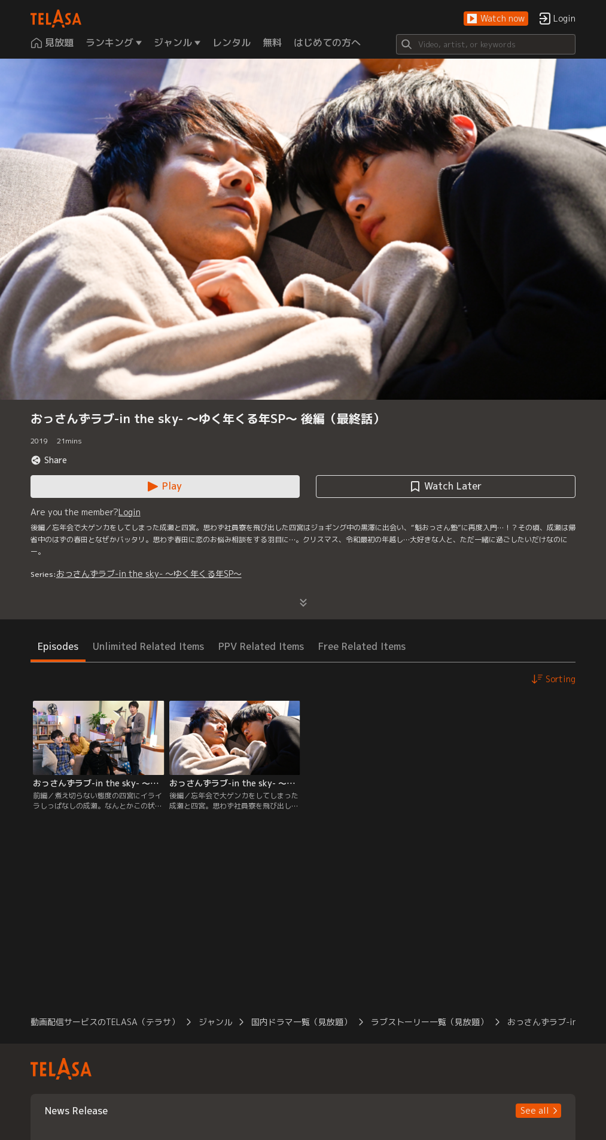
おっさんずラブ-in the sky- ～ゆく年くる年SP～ (149, 573)
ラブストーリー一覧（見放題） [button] (429, 1021)
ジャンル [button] (215, 1021)
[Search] (485, 44)
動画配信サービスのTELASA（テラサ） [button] (105, 1021)
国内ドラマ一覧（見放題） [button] (301, 1021)
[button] (496, 18)
